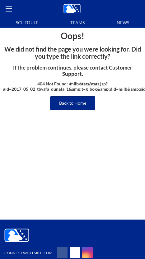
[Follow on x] (75, 252)
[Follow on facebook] (62, 252)
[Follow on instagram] (87, 252)
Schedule (27, 22)
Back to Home (72, 103)
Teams (77, 22)
